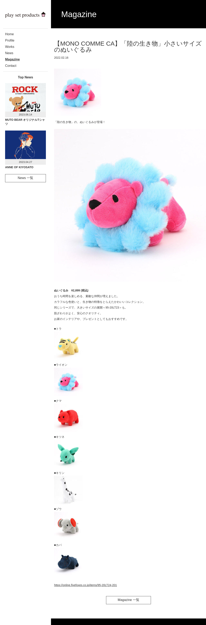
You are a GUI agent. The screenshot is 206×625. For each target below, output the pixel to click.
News (9, 53)
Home (9, 34)
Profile (9, 40)
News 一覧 (25, 178)
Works (9, 46)
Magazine (12, 59)
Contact (10, 65)
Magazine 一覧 (128, 600)
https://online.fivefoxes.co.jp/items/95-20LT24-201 (85, 585)
